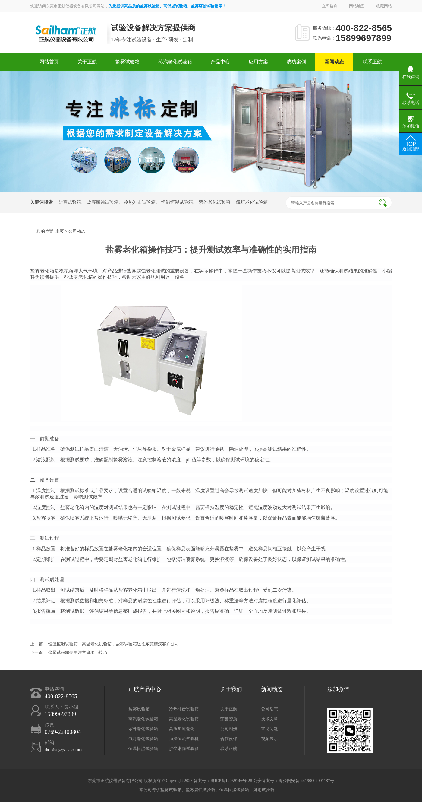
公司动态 (76, 231)
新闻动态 (334, 61)
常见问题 (269, 729)
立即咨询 (330, 6)
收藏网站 (384, 6)
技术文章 (269, 719)
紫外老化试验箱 (214, 202)
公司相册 (228, 729)
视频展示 (269, 739)
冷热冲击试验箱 (140, 202)
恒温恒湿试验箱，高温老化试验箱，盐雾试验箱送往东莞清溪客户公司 (113, 644)
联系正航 (372, 61)
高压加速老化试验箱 (184, 729)
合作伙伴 (228, 739)
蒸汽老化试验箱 (175, 61)
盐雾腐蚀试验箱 (102, 202)
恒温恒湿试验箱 (177, 202)
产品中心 (220, 61)
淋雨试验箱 (263, 790)
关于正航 (87, 61)
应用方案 (258, 61)
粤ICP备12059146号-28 (231, 780)
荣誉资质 (228, 719)
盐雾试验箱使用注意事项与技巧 (77, 652)
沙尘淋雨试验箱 (184, 748)
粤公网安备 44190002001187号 (306, 780)
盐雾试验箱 (127, 61)
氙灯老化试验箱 (252, 202)
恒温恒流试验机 (184, 739)
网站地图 (357, 6)
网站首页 (49, 61)
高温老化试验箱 (184, 719)
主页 (59, 231)
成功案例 (296, 61)
